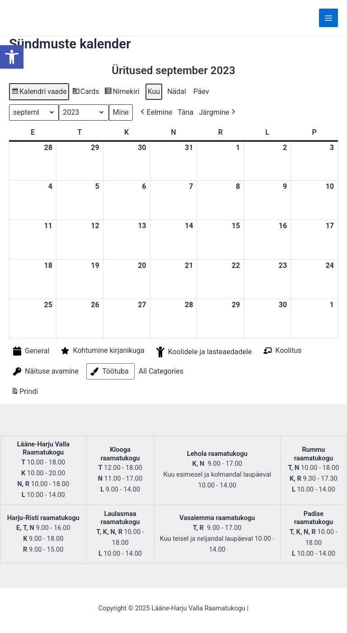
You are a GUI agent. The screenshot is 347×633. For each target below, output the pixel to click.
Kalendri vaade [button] (39, 92)
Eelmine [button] (156, 112)
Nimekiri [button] (121, 92)
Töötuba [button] (109, 371)
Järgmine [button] (218, 112)
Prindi (24, 392)
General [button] (30, 351)
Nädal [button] (176, 91)
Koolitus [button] (281, 350)
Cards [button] (85, 92)
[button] (11, 57)
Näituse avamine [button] (45, 371)
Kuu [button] (154, 91)
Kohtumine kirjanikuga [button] (101, 350)
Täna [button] (185, 112)
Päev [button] (201, 91)
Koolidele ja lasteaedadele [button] (203, 352)
